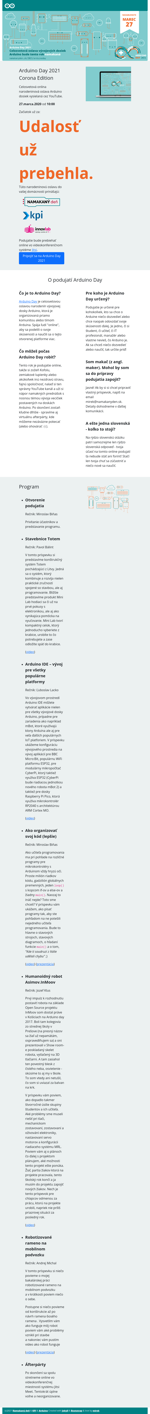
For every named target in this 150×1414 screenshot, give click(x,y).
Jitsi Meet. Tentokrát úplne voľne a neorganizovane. (43, 1391)
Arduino (43, 1410)
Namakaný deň (21, 1410)
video (30, 652)
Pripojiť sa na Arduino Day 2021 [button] (42, 258)
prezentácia (45, 964)
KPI (34, 1410)
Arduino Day (28, 301)
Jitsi (34, 250)
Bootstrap (76, 1410)
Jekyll (65, 1410)
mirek (96, 1410)
